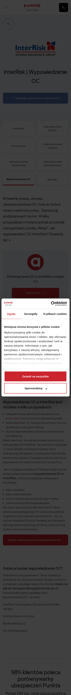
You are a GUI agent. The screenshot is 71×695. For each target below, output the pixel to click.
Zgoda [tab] (11, 313)
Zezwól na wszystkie (35, 376)
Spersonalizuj (36, 388)
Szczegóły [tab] (30, 313)
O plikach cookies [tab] (55, 313)
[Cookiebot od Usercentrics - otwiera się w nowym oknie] (51, 303)
